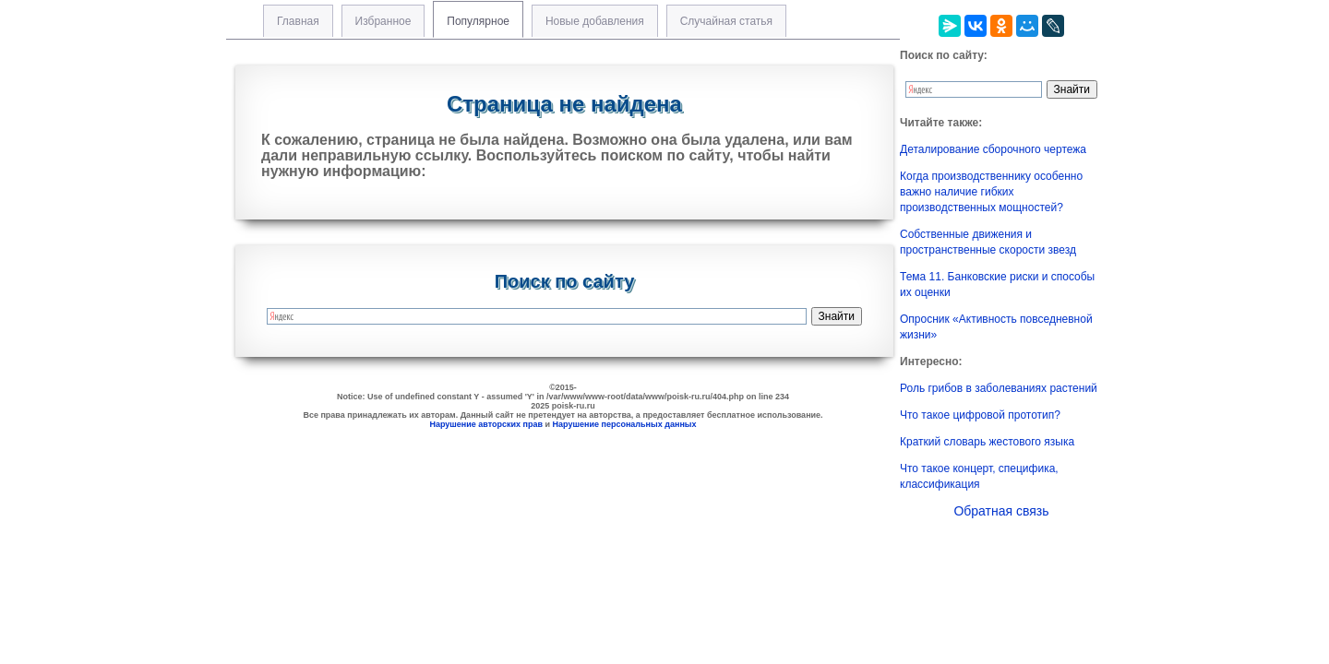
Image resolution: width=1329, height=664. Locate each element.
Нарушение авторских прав (486, 424)
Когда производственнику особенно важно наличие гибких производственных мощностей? (991, 192)
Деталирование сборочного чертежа (993, 149)
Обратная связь (1000, 511)
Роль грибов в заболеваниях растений (998, 388)
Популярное (478, 21)
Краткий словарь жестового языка (987, 441)
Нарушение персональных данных (625, 424)
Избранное (383, 21)
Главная (298, 21)
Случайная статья (726, 21)
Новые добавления (594, 21)
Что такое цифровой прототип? (980, 415)
